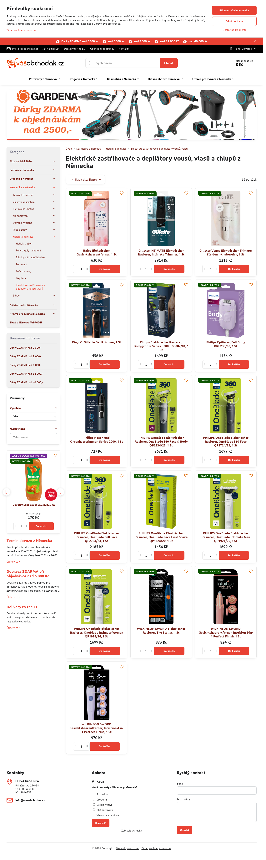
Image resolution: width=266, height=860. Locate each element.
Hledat (168, 63)
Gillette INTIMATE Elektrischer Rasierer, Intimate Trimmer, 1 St (161, 252)
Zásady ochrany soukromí (156, 848)
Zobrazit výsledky (131, 830)
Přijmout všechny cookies (234, 10)
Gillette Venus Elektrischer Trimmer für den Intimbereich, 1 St (225, 252)
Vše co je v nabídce (106, 815)
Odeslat (184, 830)
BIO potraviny (103, 810)
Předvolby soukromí (127, 848)
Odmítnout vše (234, 21)
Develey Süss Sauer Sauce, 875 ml (34, 504)
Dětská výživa (103, 804)
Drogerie (100, 799)
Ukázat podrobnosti (234, 30)
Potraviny (100, 794)
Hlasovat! (100, 823)
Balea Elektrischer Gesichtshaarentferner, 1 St (97, 252)
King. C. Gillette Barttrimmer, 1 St (96, 342)
